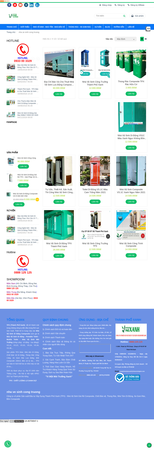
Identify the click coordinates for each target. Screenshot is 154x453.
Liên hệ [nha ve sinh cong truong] (59, 94)
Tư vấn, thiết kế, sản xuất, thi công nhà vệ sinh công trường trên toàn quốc (59, 192)
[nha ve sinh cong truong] (5, 1)
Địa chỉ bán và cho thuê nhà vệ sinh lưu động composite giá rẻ (59, 85)
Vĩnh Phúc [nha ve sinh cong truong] (27, 298)
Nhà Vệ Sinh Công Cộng (26, 158)
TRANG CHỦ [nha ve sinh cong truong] (12, 27)
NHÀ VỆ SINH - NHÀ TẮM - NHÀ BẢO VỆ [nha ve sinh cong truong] (49, 27)
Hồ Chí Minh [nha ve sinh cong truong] (22, 283)
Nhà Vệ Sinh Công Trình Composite (131, 244)
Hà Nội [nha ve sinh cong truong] (19, 298)
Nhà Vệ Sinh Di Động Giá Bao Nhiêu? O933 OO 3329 (27, 114)
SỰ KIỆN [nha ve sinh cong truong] (98, 27)
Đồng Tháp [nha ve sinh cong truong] (23, 286)
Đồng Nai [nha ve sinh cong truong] (33, 283)
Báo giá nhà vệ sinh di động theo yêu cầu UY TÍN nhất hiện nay (28, 67)
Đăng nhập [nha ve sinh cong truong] (105, 5)
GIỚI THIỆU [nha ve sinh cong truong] (24, 27)
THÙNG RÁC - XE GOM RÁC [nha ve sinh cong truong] (79, 27)
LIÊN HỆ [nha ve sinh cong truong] (131, 27)
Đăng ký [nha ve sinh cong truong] (120, 5)
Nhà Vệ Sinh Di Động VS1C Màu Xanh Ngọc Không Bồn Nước (131, 138)
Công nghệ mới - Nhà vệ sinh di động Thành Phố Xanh (26, 79)
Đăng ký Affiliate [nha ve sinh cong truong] (136, 5)
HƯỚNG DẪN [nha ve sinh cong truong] (119, 27)
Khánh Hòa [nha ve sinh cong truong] (31, 292)
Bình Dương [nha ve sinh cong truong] (12, 286)
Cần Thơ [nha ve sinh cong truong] (32, 286)
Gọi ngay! (4, 421)
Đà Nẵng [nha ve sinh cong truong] (21, 292)
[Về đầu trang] (149, 445)
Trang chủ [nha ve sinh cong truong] (11, 32)
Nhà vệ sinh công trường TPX (95, 244)
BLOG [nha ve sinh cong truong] (107, 27)
